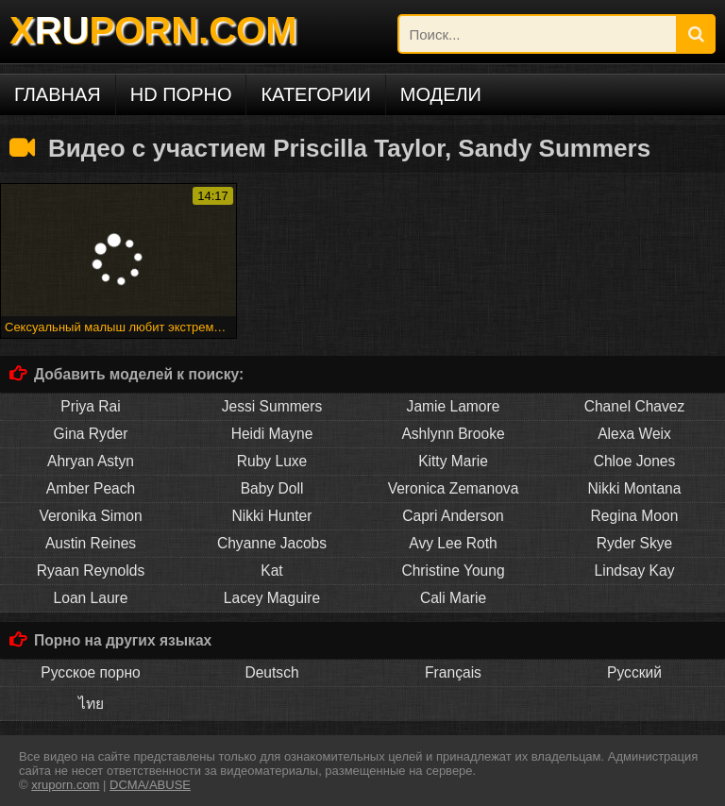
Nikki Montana (635, 488)
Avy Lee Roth (453, 543)
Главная (57, 94)
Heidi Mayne (272, 434)
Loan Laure (91, 598)
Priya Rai (90, 406)
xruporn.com (65, 785)
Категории (315, 94)
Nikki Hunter (272, 516)
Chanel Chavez (634, 406)
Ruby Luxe (272, 461)
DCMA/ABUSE (150, 785)
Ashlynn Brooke (452, 434)
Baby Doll (272, 488)
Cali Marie (453, 598)
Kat (271, 571)
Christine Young (452, 571)
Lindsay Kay (635, 571)
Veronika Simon (90, 516)
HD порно (181, 94)
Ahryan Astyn (90, 461)
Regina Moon (635, 516)
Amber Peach (90, 488)
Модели (440, 94)
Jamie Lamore (453, 406)
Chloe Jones (635, 461)
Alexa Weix (634, 434)
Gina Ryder (91, 434)
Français (453, 672)
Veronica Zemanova (453, 488)
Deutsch (271, 672)
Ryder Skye (635, 543)
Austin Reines (90, 543)
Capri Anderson (453, 516)
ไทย (91, 704)
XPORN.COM (152, 30)
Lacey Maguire (272, 598)
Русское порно (90, 672)
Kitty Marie (453, 461)
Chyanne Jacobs (272, 543)
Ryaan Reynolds (90, 571)
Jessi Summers (272, 406)
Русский (634, 672)
